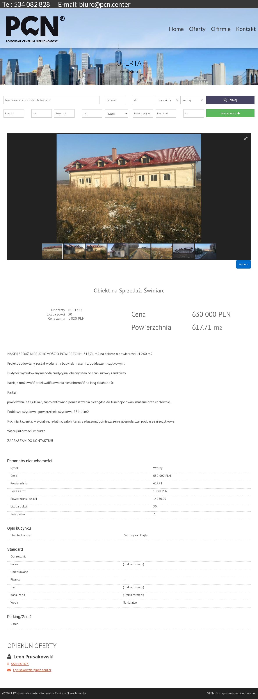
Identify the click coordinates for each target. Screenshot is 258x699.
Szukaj (230, 100)
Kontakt (246, 28)
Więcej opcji (230, 113)
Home (176, 28)
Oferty (197, 28)
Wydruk (243, 264)
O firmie (221, 28)
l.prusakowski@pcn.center (29, 670)
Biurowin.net (248, 693)
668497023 (18, 664)
